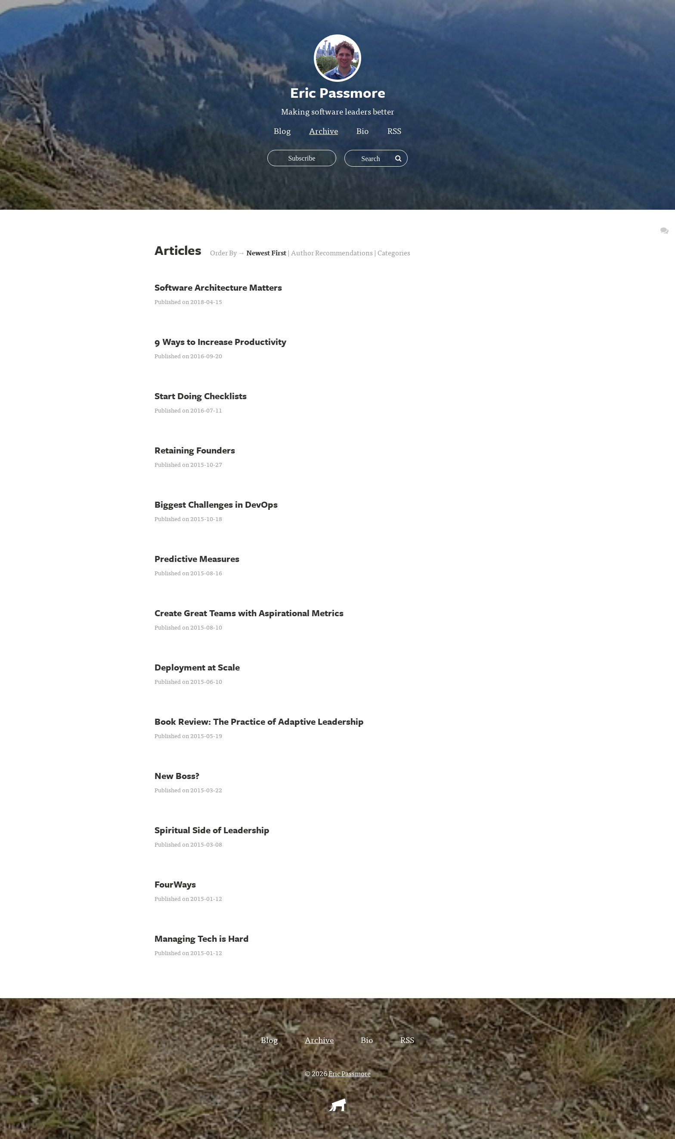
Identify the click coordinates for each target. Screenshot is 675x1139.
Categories (394, 252)
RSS (394, 130)
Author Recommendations (332, 252)
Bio (362, 130)
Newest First (267, 252)
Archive (323, 130)
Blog (282, 130)
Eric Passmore (349, 1073)
